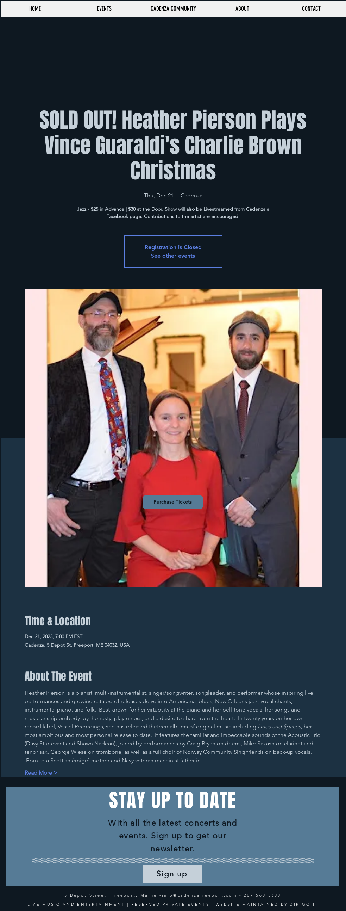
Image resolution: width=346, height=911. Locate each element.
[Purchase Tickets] (173, 502)
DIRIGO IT (303, 904)
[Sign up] (172, 874)
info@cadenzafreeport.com (199, 895)
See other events (173, 255)
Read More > (41, 772)
